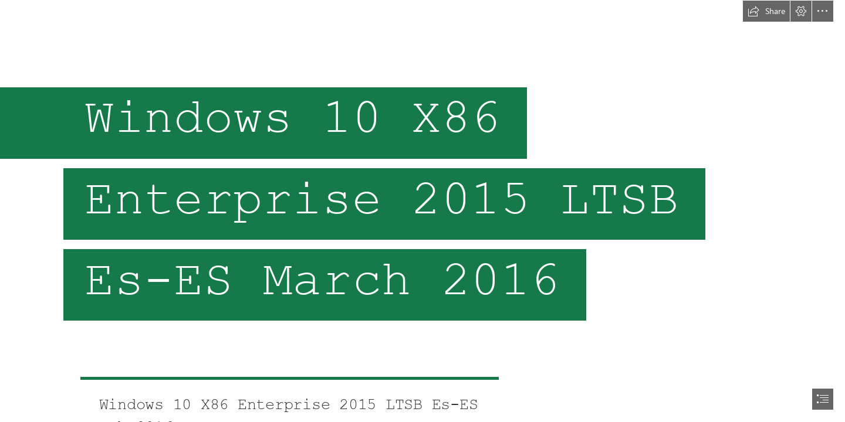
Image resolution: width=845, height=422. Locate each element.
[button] (766, 11)
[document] (422, 211)
